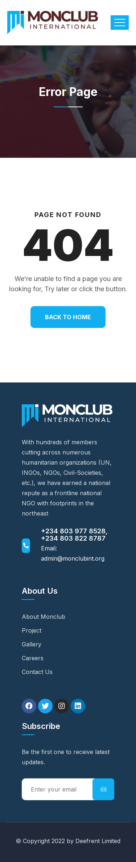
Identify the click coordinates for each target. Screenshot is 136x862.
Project (31, 630)
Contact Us (37, 671)
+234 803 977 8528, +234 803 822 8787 (74, 534)
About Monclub (43, 616)
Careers (33, 658)
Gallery (31, 644)
